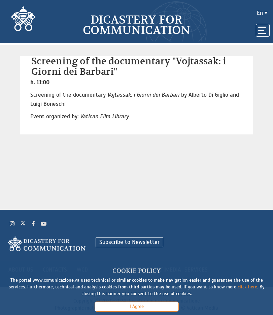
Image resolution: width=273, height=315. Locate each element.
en (260, 13)
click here (247, 287)
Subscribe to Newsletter (129, 242)
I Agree (137, 306)
